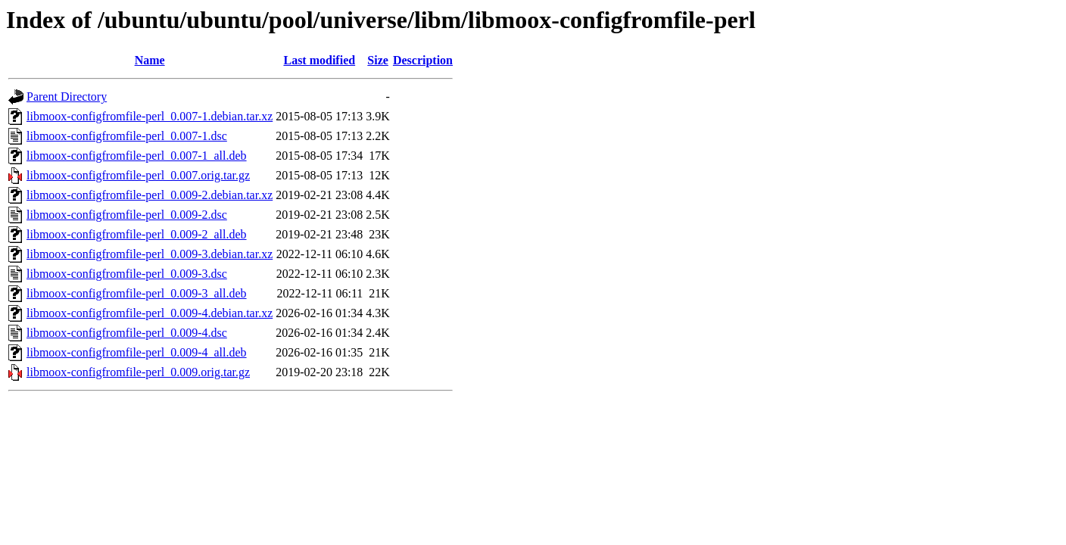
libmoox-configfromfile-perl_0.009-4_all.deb (136, 352)
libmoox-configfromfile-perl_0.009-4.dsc (126, 332)
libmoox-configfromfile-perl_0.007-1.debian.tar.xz (149, 116)
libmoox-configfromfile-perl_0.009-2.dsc (126, 214)
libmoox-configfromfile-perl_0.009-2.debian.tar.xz (149, 194)
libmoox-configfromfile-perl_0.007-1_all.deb (136, 155)
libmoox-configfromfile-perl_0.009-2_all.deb (136, 234)
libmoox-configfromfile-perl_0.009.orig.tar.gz (138, 372)
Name (150, 60)
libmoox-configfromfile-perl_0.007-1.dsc (126, 135)
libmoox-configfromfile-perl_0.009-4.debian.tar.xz (149, 313)
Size (377, 60)
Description (423, 60)
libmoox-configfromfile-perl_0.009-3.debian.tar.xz (149, 254)
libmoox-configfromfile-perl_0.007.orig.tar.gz (138, 175)
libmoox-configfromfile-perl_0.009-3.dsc (126, 273)
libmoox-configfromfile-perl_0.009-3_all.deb (136, 293)
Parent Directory (66, 96)
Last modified (319, 60)
